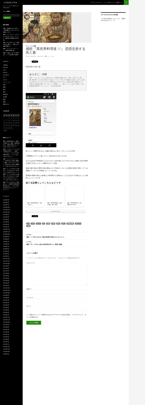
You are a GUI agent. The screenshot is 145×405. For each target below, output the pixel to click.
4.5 (28, 223)
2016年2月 (6, 312)
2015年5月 (6, 334)
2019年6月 (6, 214)
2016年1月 (6, 315)
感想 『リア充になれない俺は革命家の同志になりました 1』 (57, 235)
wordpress (6, 75)
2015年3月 (6, 339)
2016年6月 (6, 302)
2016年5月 (6, 305)
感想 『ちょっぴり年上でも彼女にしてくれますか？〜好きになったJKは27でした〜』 (11, 170)
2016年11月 (6, 290)
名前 (29, 289)
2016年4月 (6, 307)
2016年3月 (6, 310)
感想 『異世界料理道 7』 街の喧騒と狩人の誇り (74, 203)
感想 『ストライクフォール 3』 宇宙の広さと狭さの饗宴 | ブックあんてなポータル (11, 164)
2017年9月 (6, 266)
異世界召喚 (70, 223)
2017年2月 (6, 283)
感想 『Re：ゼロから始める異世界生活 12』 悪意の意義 (57, 243)
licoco (41, 56)
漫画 (4, 99)
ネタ (4, 77)
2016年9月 (6, 295)
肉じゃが (78, 223)
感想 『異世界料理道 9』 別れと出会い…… (34, 203)
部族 (28, 226)
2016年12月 (6, 288)
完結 (4, 84)
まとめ (5, 79)
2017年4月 (6, 278)
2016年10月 (6, 293)
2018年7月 (6, 241)
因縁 (48, 223)
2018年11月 (6, 231)
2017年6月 (6, 273)
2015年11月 (6, 319)
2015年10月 (6, 322)
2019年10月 (6, 212)
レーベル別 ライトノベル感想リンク (113, 2)
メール (29, 297)
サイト (28, 306)
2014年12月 (6, 346)
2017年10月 (6, 263)
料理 (53, 223)
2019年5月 (6, 217)
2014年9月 (6, 354)
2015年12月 (6, 317)
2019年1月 (6, 227)
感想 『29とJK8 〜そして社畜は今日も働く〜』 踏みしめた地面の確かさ (11, 44)
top (33, 223)
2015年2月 (6, 341)
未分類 (5, 97)
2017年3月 (6, 280)
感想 (35, 46)
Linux (4, 70)
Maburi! (5, 72)
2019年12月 (6, 207)
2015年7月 (6, 329)
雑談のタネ (6, 104)
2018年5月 (6, 246)
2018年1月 (6, 256)
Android (5, 67)
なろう (38, 223)
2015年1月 (6, 344)
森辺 (58, 223)
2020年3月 (6, 200)
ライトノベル (29, 46)
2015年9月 (6, 324)
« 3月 (5, 130)
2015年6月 (6, 332)
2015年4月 (6, 337)
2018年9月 (6, 236)
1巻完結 (5, 65)
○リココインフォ (10, 2)
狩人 (63, 223)
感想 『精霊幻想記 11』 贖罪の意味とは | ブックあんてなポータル (11, 144)
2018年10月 (6, 234)
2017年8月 (6, 268)
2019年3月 (6, 222)
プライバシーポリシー (96, 2)
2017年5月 (6, 275)
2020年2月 (6, 202)
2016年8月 (6, 297)
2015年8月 (6, 327)
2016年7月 (6, 300)
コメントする (50, 56)
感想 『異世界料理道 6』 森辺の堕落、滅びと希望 (54, 203)
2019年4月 (6, 219)
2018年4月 (6, 249)
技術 (4, 89)
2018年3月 (6, 251)
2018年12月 (6, 229)
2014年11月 (6, 349)
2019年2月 (6, 224)
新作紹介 (5, 94)
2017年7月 (6, 271)
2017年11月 (6, 261)
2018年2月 (6, 253)
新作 (4, 92)
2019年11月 (6, 209)
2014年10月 (6, 351)
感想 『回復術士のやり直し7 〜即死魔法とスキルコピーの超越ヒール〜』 (11, 30)
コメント (30, 263)
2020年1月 (6, 205)
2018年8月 (6, 239)
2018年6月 (6, 244)
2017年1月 (6, 285)
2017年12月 (6, 258)
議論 (4, 101)
